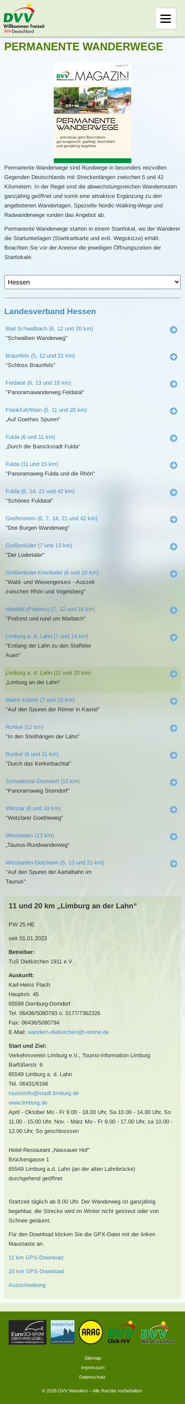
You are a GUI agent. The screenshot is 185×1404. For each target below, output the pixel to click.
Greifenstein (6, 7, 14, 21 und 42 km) (51, 518)
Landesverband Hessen (50, 311)
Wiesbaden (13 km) (30, 835)
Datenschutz (92, 1376)
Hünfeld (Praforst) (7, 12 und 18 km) (50, 609)
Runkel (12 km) (24, 727)
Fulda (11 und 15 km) (32, 464)
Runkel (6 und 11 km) (32, 754)
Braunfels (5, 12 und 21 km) (40, 355)
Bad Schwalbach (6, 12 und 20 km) (49, 328)
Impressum (93, 1367)
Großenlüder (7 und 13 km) (39, 545)
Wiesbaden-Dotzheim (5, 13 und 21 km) (55, 862)
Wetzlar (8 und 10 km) (33, 808)
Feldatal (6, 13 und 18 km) (38, 383)
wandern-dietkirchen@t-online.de (68, 1032)
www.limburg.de (28, 1102)
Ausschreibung (27, 1285)
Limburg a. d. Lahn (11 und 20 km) (48, 673)
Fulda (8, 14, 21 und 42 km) (40, 491)
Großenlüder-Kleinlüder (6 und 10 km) (52, 572)
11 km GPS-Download (36, 1257)
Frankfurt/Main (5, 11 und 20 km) (46, 410)
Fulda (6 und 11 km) (30, 437)
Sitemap (92, 1358)
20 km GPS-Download (36, 1271)
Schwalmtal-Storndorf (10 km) (43, 781)
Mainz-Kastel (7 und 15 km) (40, 700)
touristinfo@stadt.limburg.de (44, 1093)
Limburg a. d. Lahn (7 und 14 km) (47, 636)
